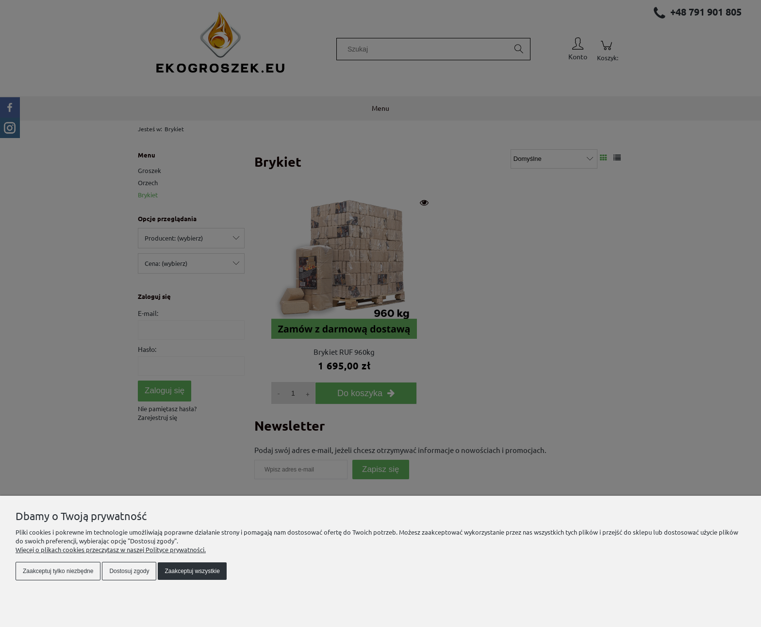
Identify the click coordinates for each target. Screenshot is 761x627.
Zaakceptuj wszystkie (192, 571)
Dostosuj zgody (129, 571)
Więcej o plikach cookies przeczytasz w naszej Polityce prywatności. (111, 549)
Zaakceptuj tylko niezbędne (58, 571)
